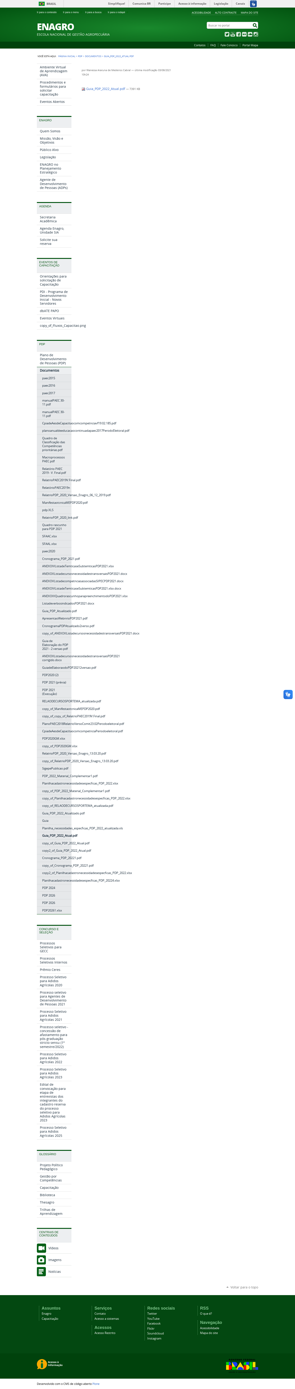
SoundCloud (250, 34)
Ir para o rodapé (118, 12)
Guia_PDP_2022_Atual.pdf (104, 89)
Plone (96, 1384)
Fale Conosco (229, 45)
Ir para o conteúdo (48, 12)
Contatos (200, 45)
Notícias (54, 1271)
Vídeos (53, 1248)
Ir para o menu (73, 12)
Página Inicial (66, 56)
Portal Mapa (250, 45)
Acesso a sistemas (106, 1319)
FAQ (213, 45)
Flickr (244, 34)
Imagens (55, 1260)
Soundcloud (155, 1333)
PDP (80, 56)
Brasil (51, 4)
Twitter (227, 34)
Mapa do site (209, 1333)
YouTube (232, 34)
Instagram (256, 34)
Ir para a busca (95, 12)
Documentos (93, 56)
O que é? (206, 1314)
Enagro (46, 1314)
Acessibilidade (201, 12)
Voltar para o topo (244, 1287)
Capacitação (50, 1319)
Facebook (238, 34)
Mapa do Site (249, 12)
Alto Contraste (225, 12)
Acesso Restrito (104, 1333)
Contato (100, 1314)
